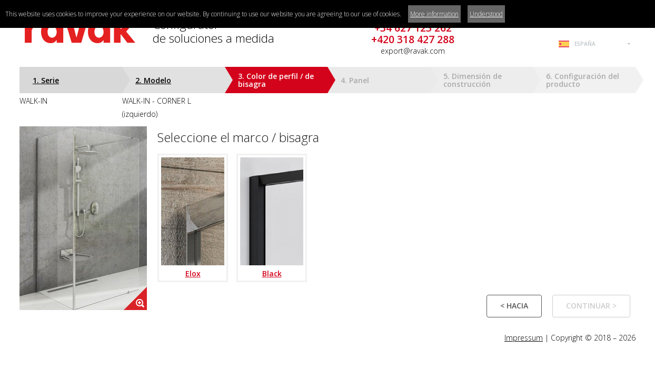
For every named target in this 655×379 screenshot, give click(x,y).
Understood (486, 13)
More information (434, 13)
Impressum (523, 338)
